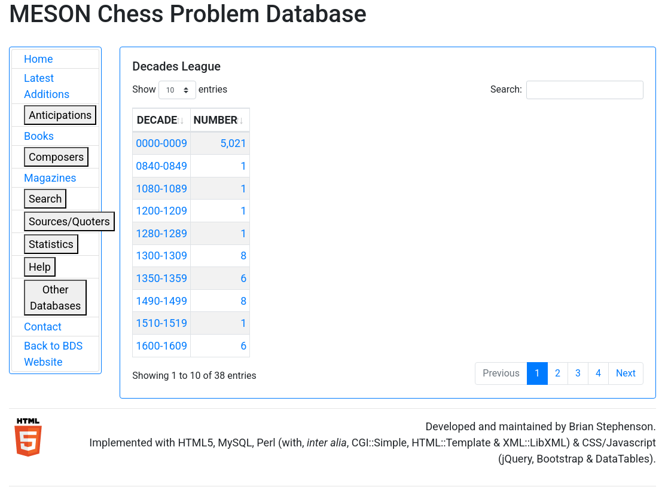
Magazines (50, 178)
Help (40, 267)
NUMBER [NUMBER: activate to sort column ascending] (215, 120)
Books (39, 136)
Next (626, 373)
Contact (43, 326)
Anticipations (60, 115)
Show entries (179, 90)
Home (38, 59)
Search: (566, 90)
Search (45, 198)
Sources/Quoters (69, 221)
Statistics (51, 244)
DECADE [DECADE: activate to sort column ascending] (157, 120)
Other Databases (55, 297)
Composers (56, 157)
